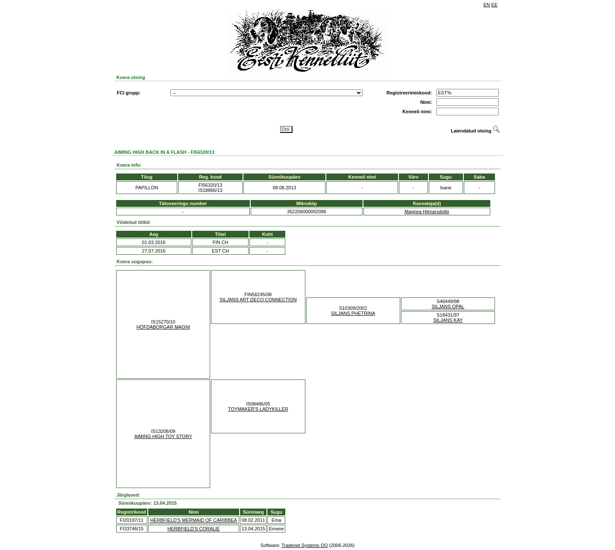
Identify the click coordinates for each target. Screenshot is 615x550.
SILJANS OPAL (448, 306)
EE (494, 4)
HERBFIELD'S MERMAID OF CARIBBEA (193, 520)
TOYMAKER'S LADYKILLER (258, 409)
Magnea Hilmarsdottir (426, 211)
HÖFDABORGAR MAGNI (163, 326)
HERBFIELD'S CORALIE (193, 528)
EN (486, 4)
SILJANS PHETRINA (353, 313)
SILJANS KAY (448, 320)
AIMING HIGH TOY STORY (163, 436)
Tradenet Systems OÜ (304, 545)
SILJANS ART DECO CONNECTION (258, 299)
